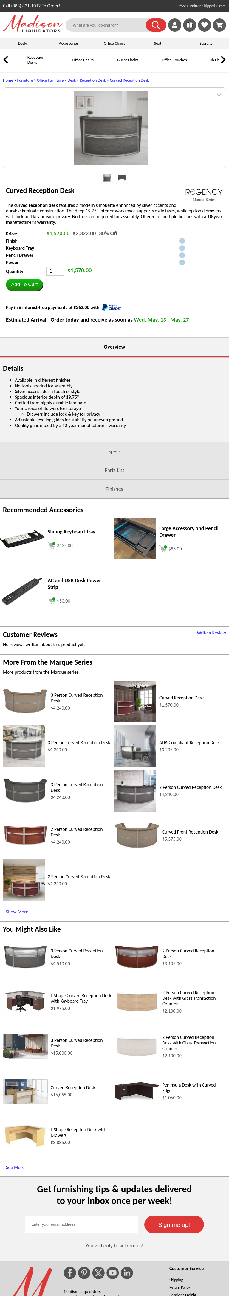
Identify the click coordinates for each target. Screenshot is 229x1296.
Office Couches (174, 60)
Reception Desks (35, 60)
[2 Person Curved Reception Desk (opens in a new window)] (135, 870)
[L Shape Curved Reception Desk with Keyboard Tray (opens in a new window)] (25, 1074)
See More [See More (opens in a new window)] (15, 1227)
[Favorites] (204, 30)
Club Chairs (215, 60)
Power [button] (12, 322)
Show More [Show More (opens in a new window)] (17, 971)
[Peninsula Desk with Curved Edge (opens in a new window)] (136, 1158)
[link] (219, 25)
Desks (23, 43)
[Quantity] (55, 330)
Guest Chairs (127, 60)
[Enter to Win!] (189, 30)
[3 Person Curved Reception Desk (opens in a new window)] (25, 772)
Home (8, 80)
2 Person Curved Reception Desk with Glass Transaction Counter (189, 1057)
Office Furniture (50, 80)
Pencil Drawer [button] (19, 315)
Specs (114, 511)
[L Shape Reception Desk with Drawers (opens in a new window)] (25, 1206)
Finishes (114, 548)
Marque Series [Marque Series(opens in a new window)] (204, 259)
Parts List (114, 530)
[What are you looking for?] (109, 25)
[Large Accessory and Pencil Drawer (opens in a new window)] (135, 617)
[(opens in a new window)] (204, 251)
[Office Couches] (154, 64)
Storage (206, 43)
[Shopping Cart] (219, 25)
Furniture (25, 80)
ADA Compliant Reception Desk (189, 802)
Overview (114, 406)
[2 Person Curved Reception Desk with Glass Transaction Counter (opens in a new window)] (136, 1071)
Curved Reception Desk (129, 80)
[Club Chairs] (198, 64)
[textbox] (81, 1284)
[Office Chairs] (64, 64)
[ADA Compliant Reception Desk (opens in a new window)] (135, 825)
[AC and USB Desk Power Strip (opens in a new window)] (22, 664)
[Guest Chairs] (109, 64)
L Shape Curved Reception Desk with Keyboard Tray (81, 1058)
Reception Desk (93, 80)
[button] (156, 25)
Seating (160, 43)
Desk (72, 80)
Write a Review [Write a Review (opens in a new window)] (211, 692)
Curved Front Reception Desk (190, 891)
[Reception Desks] (19, 64)
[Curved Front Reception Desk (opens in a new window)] (136, 906)
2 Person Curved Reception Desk (190, 847)
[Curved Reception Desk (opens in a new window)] (135, 780)
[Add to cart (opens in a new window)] (60, 604)
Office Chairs (114, 43)
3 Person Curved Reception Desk (79, 802)
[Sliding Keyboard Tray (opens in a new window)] (22, 606)
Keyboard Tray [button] (20, 308)
